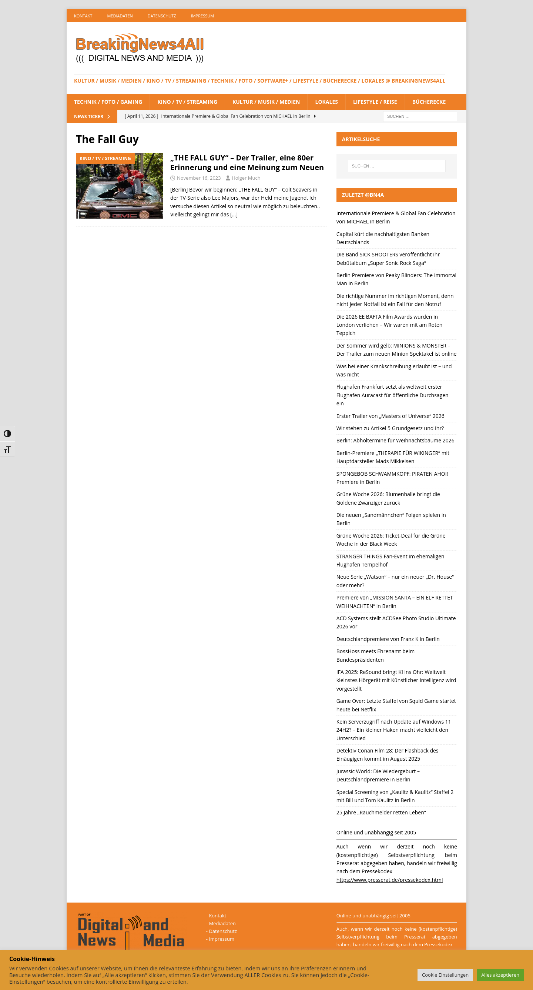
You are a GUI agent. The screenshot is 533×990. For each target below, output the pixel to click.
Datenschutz (162, 16)
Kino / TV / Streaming (187, 101)
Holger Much (246, 178)
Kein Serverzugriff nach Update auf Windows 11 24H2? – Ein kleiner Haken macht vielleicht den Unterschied (393, 730)
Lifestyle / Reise (375, 101)
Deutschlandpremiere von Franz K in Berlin (388, 638)
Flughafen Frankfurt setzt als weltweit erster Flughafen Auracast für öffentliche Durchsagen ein (392, 395)
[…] (234, 214)
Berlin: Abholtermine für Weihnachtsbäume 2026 (395, 440)
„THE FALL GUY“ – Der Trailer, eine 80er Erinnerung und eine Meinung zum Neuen (247, 162)
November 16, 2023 (199, 178)
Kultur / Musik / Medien (266, 101)
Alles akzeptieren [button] (500, 974)
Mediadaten (120, 16)
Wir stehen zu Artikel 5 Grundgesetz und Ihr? (390, 428)
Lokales (326, 101)
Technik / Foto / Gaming (108, 101)
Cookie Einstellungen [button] (445, 974)
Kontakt (83, 16)
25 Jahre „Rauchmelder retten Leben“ (381, 812)
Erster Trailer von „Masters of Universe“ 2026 (390, 415)
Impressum (202, 16)
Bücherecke (429, 101)
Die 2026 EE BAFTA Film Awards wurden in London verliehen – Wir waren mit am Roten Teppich (389, 325)
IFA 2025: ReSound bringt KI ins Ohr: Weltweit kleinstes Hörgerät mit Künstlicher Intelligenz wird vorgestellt (396, 680)
